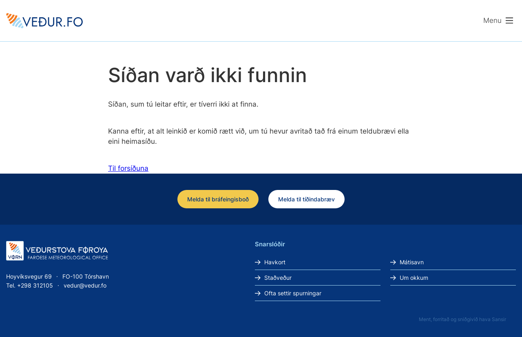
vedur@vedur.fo (85, 285)
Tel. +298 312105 (29, 285)
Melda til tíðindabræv (306, 199)
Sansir (499, 319)
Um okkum (414, 277)
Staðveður (278, 277)
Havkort (274, 262)
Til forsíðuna (128, 168)
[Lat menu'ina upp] (498, 21)
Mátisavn (412, 262)
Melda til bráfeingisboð (218, 199)
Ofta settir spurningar (292, 293)
